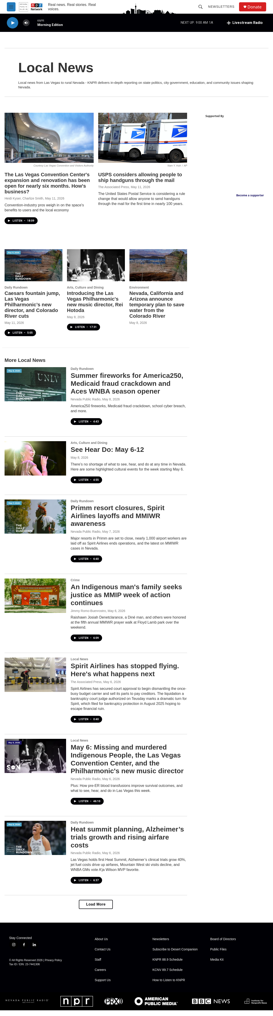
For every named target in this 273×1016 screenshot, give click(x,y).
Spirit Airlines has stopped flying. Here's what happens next (125, 675)
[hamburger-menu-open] (11, 6)
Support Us (103, 986)
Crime (75, 586)
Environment (138, 293)
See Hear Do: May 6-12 (107, 455)
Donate (254, 7)
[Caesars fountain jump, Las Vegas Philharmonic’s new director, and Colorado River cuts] (33, 271)
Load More (95, 910)
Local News (79, 665)
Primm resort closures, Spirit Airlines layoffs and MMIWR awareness (118, 521)
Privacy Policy (53, 965)
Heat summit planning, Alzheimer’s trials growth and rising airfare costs (127, 842)
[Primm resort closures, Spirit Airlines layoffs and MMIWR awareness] (35, 522)
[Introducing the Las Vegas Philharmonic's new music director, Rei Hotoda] (95, 271)
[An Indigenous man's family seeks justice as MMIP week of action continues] (35, 601)
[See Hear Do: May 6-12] (35, 464)
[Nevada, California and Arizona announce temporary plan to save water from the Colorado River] (157, 271)
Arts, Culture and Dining (85, 293)
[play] (12, 23)
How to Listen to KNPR (168, 986)
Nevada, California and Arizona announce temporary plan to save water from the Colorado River (156, 310)
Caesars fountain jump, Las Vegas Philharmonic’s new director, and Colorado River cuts (32, 310)
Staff (98, 965)
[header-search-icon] (200, 6)
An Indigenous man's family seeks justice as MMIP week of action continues (126, 600)
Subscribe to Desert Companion (175, 955)
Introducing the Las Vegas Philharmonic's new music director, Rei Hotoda (95, 307)
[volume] (26, 23)
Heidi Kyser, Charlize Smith (24, 204)
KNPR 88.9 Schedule (167, 965)
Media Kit (216, 965)
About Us (101, 945)
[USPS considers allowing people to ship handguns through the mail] (142, 144)
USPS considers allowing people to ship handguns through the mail (140, 183)
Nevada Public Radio (85, 405)
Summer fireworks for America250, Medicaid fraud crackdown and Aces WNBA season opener (127, 389)
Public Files (218, 955)
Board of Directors (223, 945)
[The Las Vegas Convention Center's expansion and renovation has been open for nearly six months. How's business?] (49, 144)
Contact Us (102, 955)
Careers (100, 975)
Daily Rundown (16, 293)
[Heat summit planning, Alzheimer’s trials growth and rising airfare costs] (35, 843)
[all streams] (244, 23)
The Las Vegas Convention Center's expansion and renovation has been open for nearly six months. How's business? (47, 188)
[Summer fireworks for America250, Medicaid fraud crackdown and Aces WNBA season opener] (35, 390)
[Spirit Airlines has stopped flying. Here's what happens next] (35, 680)
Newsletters (221, 6)
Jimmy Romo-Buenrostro (88, 616)
